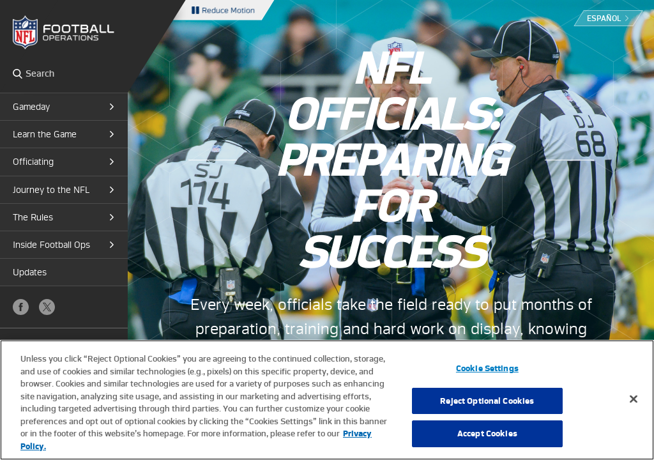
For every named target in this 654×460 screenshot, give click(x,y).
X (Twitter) (47, 307)
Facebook (21, 307)
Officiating (33, 162)
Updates (30, 272)
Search (17, 73)
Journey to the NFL (51, 190)
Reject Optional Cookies (487, 410)
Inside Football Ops (51, 245)
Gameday (31, 107)
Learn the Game (45, 134)
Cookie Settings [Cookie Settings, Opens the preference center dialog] (487, 377)
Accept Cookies (487, 443)
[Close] (634, 408)
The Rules (33, 217)
